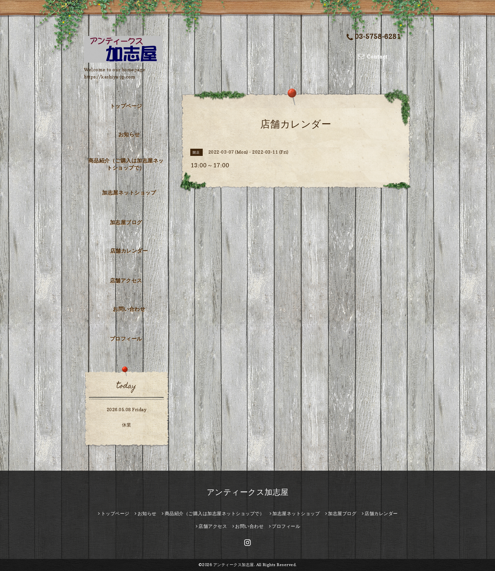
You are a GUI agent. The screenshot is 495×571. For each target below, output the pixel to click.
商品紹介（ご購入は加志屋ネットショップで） (126, 164)
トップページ (126, 106)
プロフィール (126, 338)
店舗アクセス (126, 280)
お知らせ (129, 134)
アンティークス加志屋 (248, 492)
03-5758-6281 (374, 37)
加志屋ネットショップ (129, 192)
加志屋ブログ (126, 222)
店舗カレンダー (129, 250)
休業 (126, 425)
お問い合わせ (129, 309)
